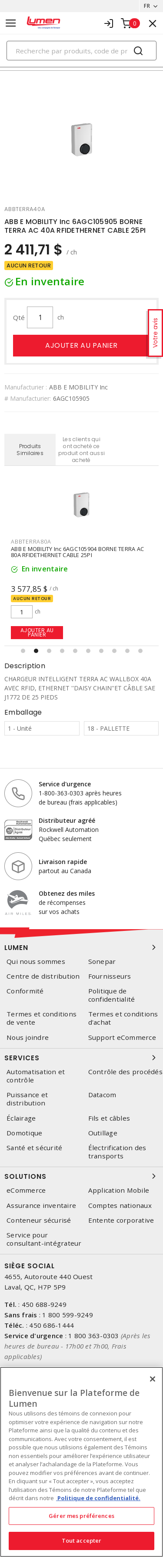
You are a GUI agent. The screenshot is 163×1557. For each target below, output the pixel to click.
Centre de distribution (43, 976)
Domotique (24, 1133)
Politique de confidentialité (111, 995)
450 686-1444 (51, 1325)
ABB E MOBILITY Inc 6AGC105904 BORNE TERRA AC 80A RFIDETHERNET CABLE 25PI (77, 552)
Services (81, 1057)
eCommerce (26, 1190)
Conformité (25, 991)
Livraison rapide (63, 862)
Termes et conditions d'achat (123, 1018)
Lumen (81, 947)
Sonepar (102, 961)
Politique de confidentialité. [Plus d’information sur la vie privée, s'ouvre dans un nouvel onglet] (98, 1498)
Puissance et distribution (27, 1099)
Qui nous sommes (36, 961)
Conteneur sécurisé (39, 1220)
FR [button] (147, 6)
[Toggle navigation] (10, 23)
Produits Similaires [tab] (30, 449)
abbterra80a (31, 541)
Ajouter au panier (81, 345)
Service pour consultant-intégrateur (44, 1239)
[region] (81, 1462)
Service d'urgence (65, 784)
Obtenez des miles (67, 893)
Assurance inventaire (41, 1205)
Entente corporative (121, 1220)
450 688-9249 (44, 1304)
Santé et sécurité (34, 1148)
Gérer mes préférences (81, 1516)
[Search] (81, 50)
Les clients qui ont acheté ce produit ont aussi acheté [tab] (81, 449)
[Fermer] (152, 1379)
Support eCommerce (122, 1037)
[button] (23, 651)
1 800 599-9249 (67, 1314)
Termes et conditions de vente (42, 1018)
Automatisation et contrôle (36, 1076)
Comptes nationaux (120, 1205)
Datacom (102, 1095)
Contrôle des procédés (125, 1072)
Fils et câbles (109, 1118)
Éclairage (21, 1118)
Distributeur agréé (67, 820)
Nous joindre (28, 1037)
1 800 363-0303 (93, 1335)
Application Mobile (119, 1190)
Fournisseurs (109, 976)
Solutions (81, 1176)
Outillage (102, 1133)
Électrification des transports (117, 1152)
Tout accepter (82, 1540)
